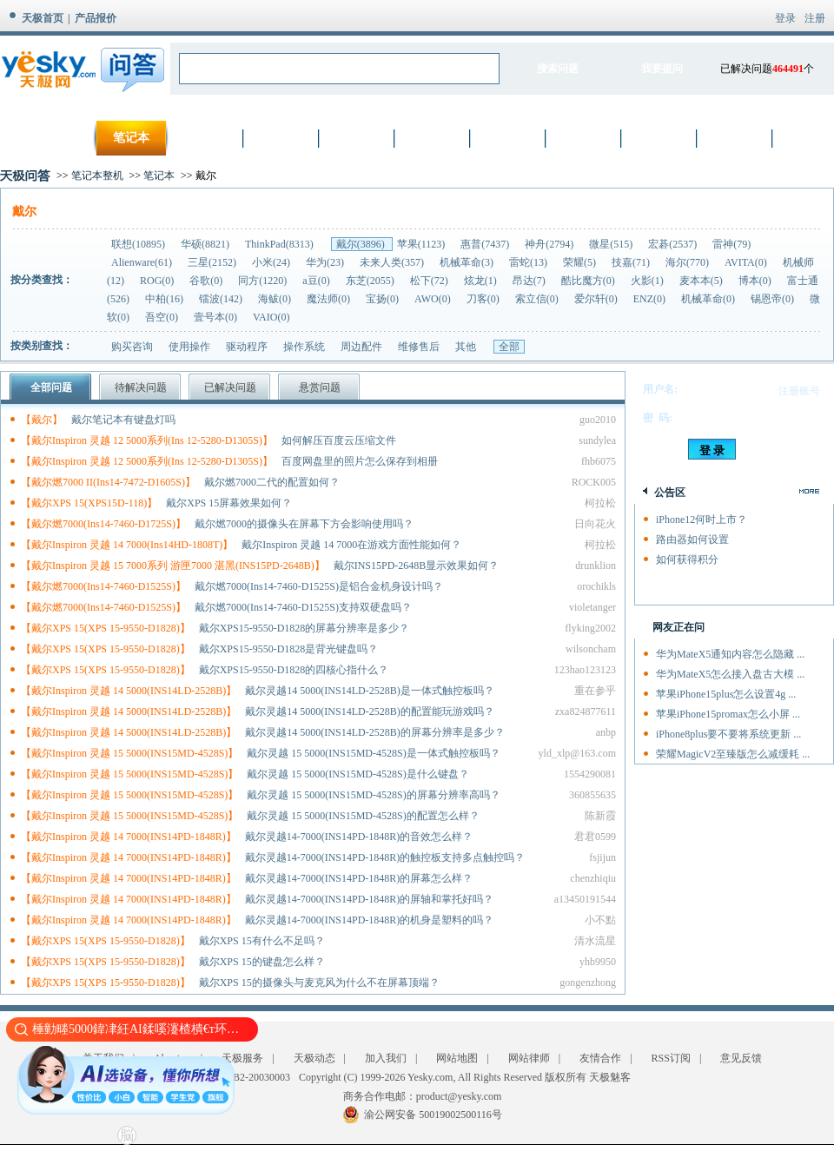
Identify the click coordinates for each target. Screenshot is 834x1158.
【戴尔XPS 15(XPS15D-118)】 (89, 503)
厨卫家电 (660, 137)
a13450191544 (585, 899)
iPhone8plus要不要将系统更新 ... (728, 734)
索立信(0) (538, 299)
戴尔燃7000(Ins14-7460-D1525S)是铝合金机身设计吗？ (319, 586)
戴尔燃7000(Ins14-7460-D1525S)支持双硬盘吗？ (303, 607)
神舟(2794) (550, 244)
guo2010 (597, 420)
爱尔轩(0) (597, 299)
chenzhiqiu (593, 878)
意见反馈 (741, 1058)
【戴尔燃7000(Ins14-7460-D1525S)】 (103, 586)
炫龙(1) (482, 281)
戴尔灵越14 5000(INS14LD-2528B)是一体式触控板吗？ (369, 691)
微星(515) (612, 244)
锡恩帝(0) (774, 299)
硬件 (358, 137)
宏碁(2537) (673, 244)
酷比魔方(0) (589, 281)
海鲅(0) (276, 299)
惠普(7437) (486, 244)
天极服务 (242, 1058)
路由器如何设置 (692, 539)
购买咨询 (132, 347)
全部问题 (51, 387)
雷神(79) (731, 244)
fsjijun (602, 857)
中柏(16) (165, 299)
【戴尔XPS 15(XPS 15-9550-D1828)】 (105, 628)
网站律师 (529, 1058)
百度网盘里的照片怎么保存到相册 (359, 461)
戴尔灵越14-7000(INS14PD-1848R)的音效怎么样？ (359, 836)
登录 (785, 18)
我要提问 (662, 69)
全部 (509, 347)
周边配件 (361, 347)
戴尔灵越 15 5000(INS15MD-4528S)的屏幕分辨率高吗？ (373, 795)
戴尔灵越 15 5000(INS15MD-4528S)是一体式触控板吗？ (373, 753)
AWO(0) (433, 299)
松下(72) (430, 281)
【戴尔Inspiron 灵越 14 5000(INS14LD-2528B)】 (128, 691)
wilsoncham (591, 649)
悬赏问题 (320, 387)
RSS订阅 (671, 1058)
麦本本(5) (702, 281)
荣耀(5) (581, 262)
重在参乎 (595, 691)
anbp (606, 732)
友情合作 (600, 1058)
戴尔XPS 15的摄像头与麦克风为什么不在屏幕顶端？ (319, 982)
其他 (465, 347)
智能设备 (736, 137)
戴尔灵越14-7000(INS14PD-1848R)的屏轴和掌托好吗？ (369, 899)
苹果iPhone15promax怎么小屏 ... (728, 714)
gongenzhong (587, 982)
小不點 (600, 920)
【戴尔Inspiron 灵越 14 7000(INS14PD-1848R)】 (128, 836)
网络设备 (433, 137)
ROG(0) (158, 281)
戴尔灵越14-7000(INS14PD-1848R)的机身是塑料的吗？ (369, 920)
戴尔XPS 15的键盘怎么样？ (262, 962)
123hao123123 (585, 670)
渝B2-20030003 (256, 1077)
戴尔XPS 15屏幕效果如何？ (229, 503)
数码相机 (206, 137)
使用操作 (189, 347)
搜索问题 (558, 69)
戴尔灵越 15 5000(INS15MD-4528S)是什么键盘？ (357, 774)
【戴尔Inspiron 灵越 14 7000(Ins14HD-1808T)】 (127, 545)
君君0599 (595, 836)
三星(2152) (213, 262)
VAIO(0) (271, 317)
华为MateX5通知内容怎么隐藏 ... (730, 654)
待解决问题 (141, 387)
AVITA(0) (747, 262)
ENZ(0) (650, 299)
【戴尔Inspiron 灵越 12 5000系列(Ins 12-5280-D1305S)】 (147, 440)
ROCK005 (594, 482)
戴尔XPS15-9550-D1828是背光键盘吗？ (289, 649)
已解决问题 (230, 387)
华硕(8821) (206, 244)
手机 (282, 137)
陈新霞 (600, 816)
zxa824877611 (585, 711)
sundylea (597, 440)
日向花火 (595, 524)
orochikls (596, 586)
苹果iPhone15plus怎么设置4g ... (726, 694)
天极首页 (42, 18)
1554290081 (590, 774)
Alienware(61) (143, 262)
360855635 (592, 795)
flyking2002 (590, 628)
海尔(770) (688, 262)
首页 (55, 137)
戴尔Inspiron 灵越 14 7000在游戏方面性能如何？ (351, 545)
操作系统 (304, 347)
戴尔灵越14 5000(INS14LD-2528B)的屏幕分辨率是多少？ (374, 732)
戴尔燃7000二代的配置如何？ (272, 482)
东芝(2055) (371, 281)
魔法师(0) (330, 299)
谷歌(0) (207, 281)
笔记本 (131, 137)
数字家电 (509, 137)
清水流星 (595, 941)
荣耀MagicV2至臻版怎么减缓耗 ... (733, 754)
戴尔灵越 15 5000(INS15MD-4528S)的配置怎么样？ (363, 816)
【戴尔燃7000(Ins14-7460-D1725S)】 (103, 524)
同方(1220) (263, 281)
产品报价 (95, 18)
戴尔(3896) (361, 244)
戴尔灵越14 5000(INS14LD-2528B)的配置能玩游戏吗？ (369, 711)
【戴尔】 (42, 420)
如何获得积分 (687, 559)
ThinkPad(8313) (280, 244)
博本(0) (756, 281)
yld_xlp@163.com (577, 753)
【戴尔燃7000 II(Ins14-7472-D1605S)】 (108, 482)
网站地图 (457, 1058)
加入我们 (386, 1058)
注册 (814, 18)
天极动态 (314, 1058)
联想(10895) (139, 244)
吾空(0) (163, 317)
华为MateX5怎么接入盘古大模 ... (730, 674)
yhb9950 (597, 962)
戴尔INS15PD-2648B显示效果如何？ (417, 565)
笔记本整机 (97, 175)
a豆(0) (317, 281)
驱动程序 (247, 347)
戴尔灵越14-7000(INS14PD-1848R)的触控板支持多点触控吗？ (385, 857)
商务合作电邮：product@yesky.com (422, 1096)
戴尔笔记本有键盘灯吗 (123, 420)
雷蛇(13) (529, 262)
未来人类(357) (393, 262)
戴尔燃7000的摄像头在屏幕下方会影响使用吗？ (304, 524)
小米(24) (272, 262)
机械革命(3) (468, 262)
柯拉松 (600, 503)
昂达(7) (530, 281)
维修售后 (419, 347)
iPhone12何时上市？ (701, 519)
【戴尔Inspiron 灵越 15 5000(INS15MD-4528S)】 (129, 753)
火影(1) (648, 281)
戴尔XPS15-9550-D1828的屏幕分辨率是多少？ (304, 628)
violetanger (592, 607)
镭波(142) (222, 299)
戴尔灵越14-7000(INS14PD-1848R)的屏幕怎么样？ (359, 878)
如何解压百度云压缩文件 (338, 440)
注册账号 (799, 391)
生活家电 (584, 137)
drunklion (595, 565)
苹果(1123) (422, 244)
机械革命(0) (709, 299)
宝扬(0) (383, 299)
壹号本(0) (217, 317)
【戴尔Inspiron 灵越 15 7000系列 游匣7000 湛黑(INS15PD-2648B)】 (173, 565)
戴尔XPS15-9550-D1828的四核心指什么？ (294, 670)
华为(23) (326, 262)
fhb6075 (598, 461)
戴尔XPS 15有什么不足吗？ (262, 941)
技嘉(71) (632, 262)
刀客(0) (484, 299)
